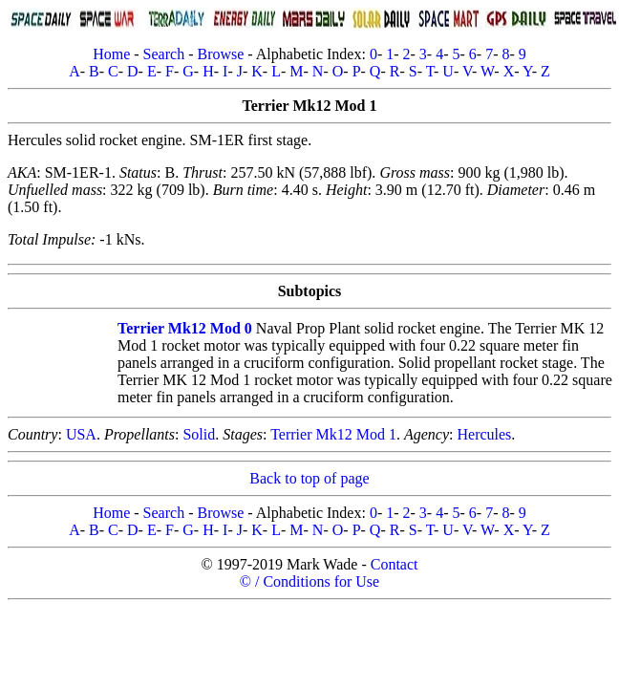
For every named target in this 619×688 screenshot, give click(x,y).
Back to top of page (309, 478)
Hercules (484, 434)
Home (111, 54)
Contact (394, 564)
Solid (198, 434)
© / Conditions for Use (309, 581)
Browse (220, 54)
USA (81, 434)
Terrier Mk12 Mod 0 (184, 328)
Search (164, 54)
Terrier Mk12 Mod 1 (333, 434)
